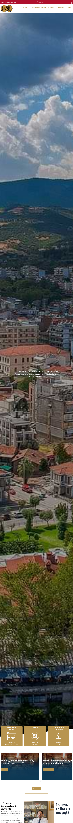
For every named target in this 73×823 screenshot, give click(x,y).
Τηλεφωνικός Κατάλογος (23, 374)
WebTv (69, 7)
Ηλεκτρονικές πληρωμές (36, 371)
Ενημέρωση (51, 7)
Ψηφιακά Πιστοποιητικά (36, 377)
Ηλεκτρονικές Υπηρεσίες (39, 7)
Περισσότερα (54, 769)
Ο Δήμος (26, 7)
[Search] (71, 2)
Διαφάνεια (61, 7)
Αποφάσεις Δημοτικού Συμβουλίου (45, 374)
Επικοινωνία (67, 10)
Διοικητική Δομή (52, 371)
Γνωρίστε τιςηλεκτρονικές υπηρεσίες (11, 743)
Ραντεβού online (20, 371)
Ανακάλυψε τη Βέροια (35, 743)
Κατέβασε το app (58, 743)
